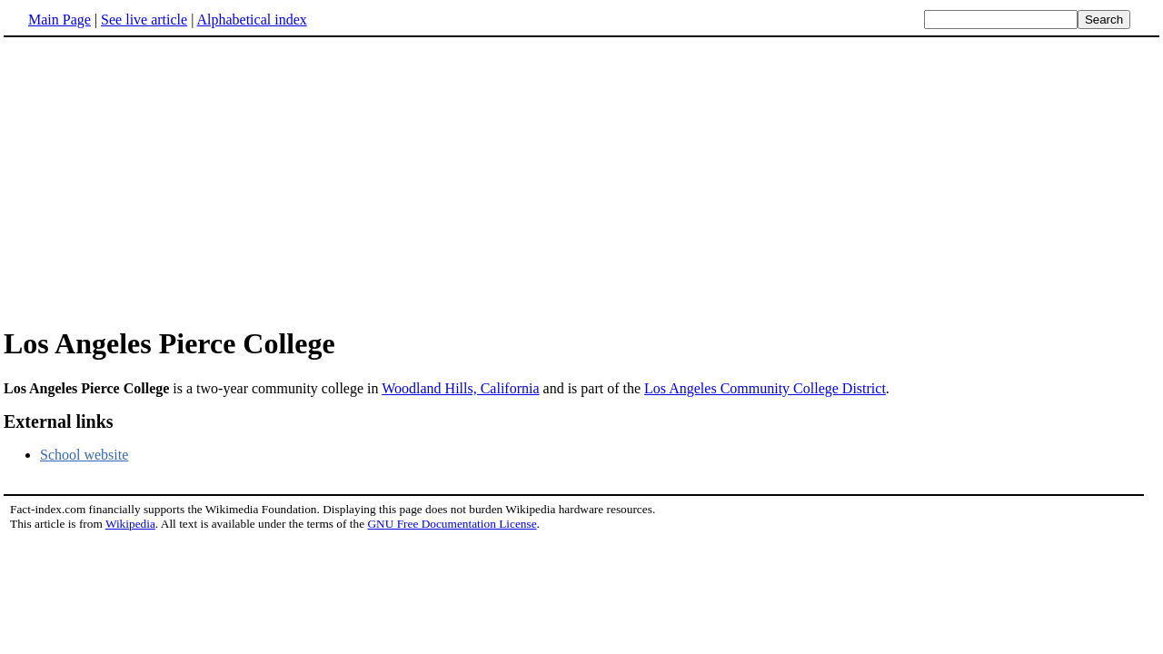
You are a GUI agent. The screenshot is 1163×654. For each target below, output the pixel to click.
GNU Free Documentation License (451, 523)
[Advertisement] (156, 181)
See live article (144, 19)
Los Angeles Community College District (765, 388)
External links (59, 421)
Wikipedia (130, 523)
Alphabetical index (251, 19)
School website (84, 454)
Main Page (59, 19)
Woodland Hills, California (460, 388)
